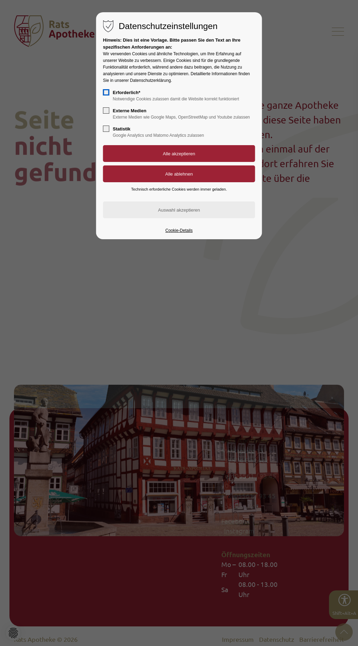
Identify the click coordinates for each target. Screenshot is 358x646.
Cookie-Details (179, 230)
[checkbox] (106, 92)
